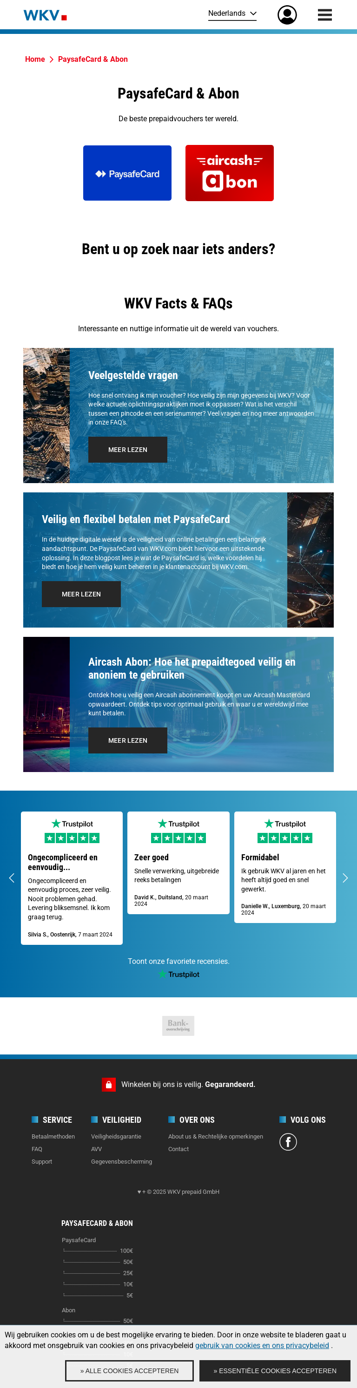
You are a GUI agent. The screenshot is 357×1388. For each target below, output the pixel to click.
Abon (68, 1310)
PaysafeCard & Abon (93, 59)
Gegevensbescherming (121, 1161)
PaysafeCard (79, 1240)
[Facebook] (288, 1143)
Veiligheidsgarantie (116, 1136)
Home (35, 59)
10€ (128, 1284)
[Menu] (325, 15)
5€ (129, 1295)
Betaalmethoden (53, 1136)
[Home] (45, 14)
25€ (128, 1273)
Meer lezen (127, 449)
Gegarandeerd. (230, 1084)
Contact (178, 1149)
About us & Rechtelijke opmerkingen (215, 1136)
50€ (128, 1261)
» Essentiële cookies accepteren (275, 1371)
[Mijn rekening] (287, 14)
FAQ (37, 1149)
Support (42, 1161)
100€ (126, 1250)
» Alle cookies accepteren (129, 1371)
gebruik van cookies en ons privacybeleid (262, 1345)
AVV (96, 1149)
